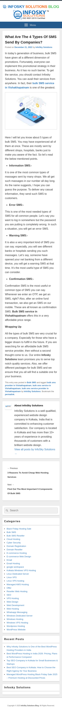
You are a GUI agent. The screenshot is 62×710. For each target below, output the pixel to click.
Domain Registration (16, 546)
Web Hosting (13, 609)
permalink (9, 394)
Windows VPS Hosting (17, 622)
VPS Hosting (13, 598)
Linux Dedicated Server (18, 574)
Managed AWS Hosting (18, 584)
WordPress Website (16, 629)
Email (9, 560)
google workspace (15, 567)
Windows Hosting (15, 619)
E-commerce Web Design (19, 556)
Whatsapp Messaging (17, 612)
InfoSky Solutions (44, 47)
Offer (9, 588)
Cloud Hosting (13, 539)
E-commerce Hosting (17, 553)
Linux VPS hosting (15, 581)
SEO (9, 595)
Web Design (12, 602)
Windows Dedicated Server (20, 615)
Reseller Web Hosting (17, 591)
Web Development (15, 605)
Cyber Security (14, 542)
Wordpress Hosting (16, 626)
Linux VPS (12, 577)
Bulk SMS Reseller (15, 535)
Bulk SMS (31, 382)
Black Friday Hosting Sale (19, 528)
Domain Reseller (14, 549)
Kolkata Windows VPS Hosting (21, 570)
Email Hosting (13, 563)
